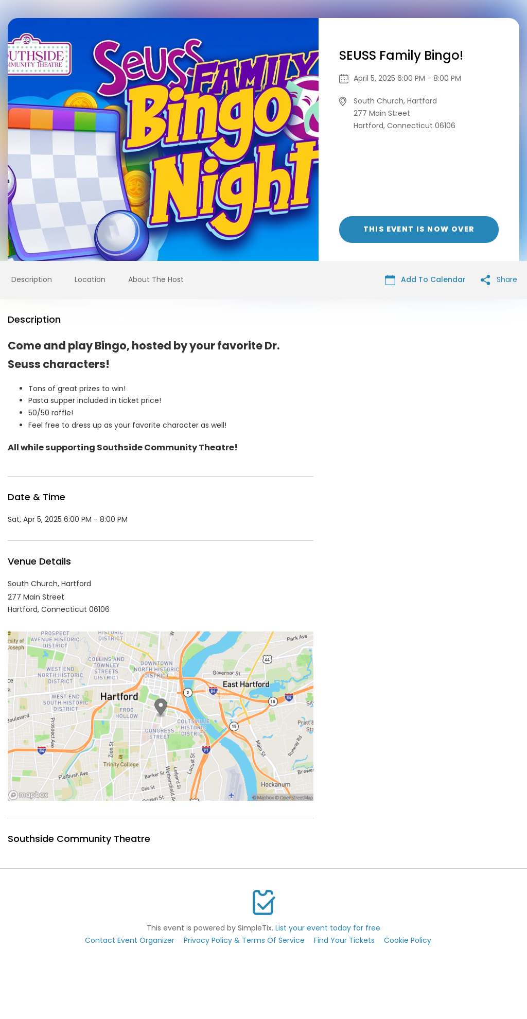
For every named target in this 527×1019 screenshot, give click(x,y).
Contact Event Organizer (129, 940)
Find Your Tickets (344, 940)
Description (31, 279)
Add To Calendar (425, 279)
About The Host (156, 279)
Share (499, 279)
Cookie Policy (407, 940)
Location (90, 279)
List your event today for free (327, 928)
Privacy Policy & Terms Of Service (244, 940)
